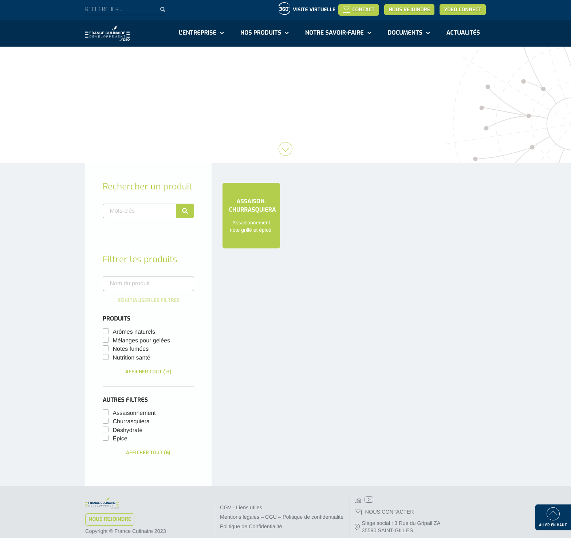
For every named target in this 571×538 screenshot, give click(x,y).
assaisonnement (134, 413)
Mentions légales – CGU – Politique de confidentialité (281, 517)
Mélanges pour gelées (141, 341)
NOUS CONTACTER (384, 512)
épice (120, 439)
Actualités (463, 33)
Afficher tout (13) (148, 372)
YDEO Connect (462, 9)
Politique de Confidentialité (251, 527)
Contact (358, 9)
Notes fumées (131, 349)
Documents (405, 33)
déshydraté (128, 430)
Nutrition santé (131, 358)
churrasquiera (131, 422)
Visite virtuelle (314, 9)
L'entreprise (197, 33)
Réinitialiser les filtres (148, 300)
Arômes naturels (134, 332)
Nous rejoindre (409, 9)
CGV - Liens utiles (241, 508)
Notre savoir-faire (334, 33)
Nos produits (260, 33)
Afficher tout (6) (148, 452)
